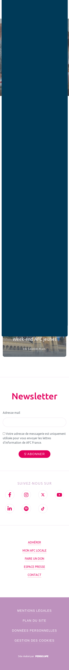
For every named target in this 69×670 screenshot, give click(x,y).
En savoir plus (34, 349)
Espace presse (34, 566)
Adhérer (34, 542)
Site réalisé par (34, 656)
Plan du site (34, 620)
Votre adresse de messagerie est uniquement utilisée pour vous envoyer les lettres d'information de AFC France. (34, 438)
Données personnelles (34, 630)
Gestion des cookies (34, 640)
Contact (34, 574)
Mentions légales (34, 610)
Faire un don (34, 558)
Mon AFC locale (34, 550)
